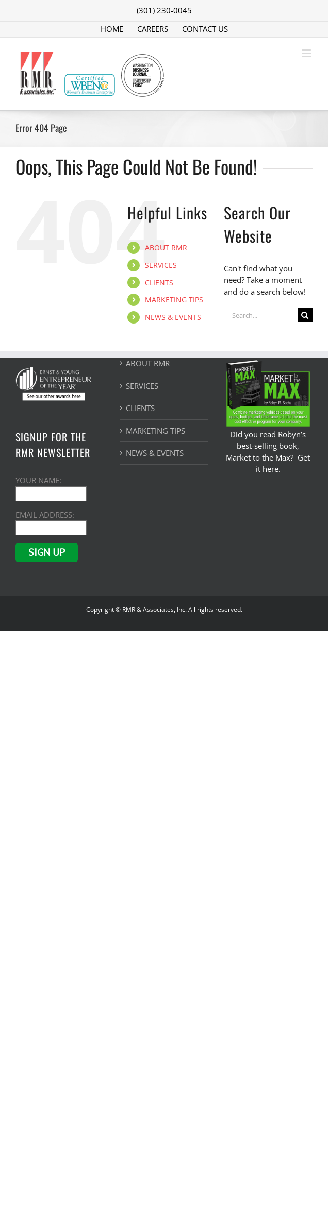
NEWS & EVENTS (173, 317)
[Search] (305, 315)
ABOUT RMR (166, 247)
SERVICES (161, 265)
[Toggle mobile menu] (307, 53)
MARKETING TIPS (174, 299)
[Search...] (261, 315)
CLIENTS (159, 282)
